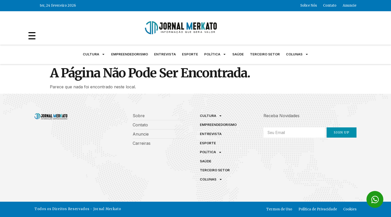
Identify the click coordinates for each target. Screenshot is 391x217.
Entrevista (165, 54)
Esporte (190, 54)
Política (215, 54)
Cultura (94, 54)
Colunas (297, 54)
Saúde (238, 54)
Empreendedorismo (129, 54)
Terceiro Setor (265, 54)
